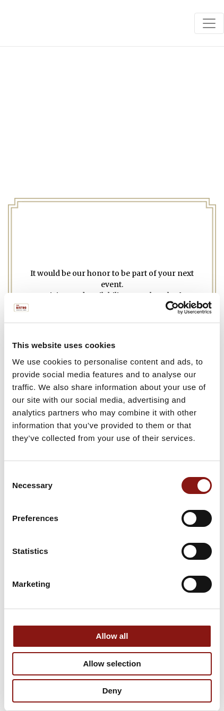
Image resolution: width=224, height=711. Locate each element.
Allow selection (112, 663)
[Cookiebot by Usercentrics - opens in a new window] (165, 308)
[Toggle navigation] (209, 23)
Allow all (112, 635)
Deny (112, 690)
